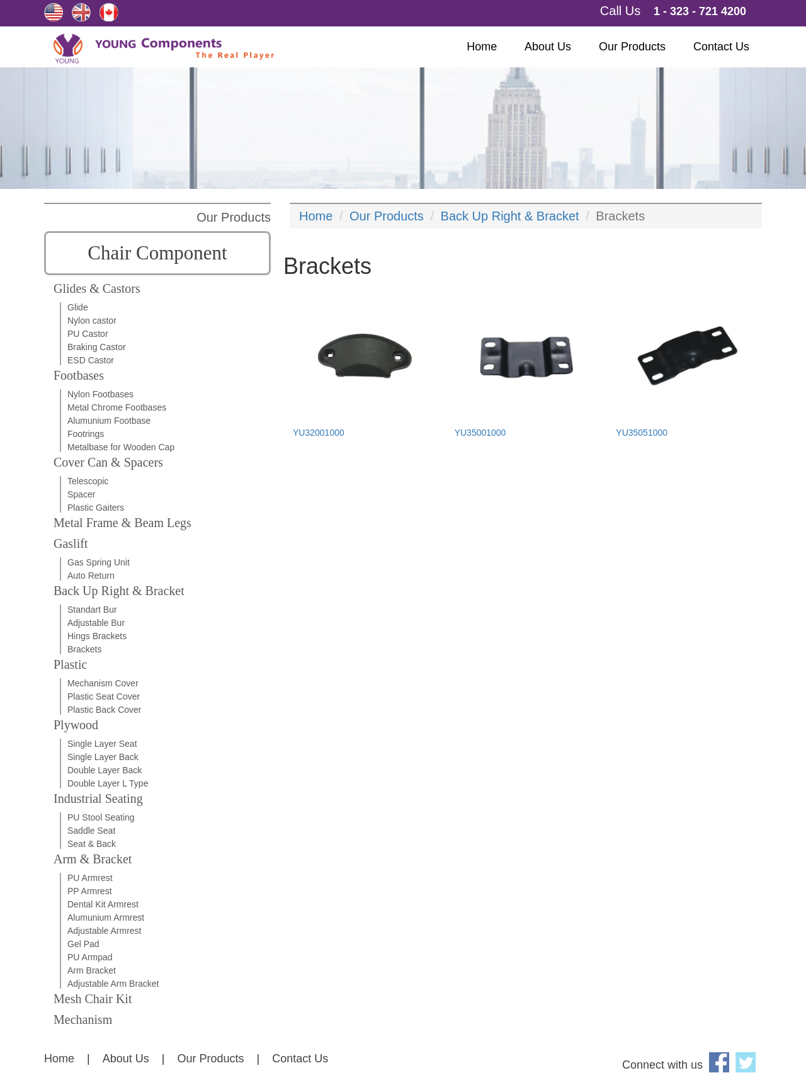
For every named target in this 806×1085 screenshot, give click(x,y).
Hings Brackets (97, 636)
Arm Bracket (91, 970)
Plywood (76, 725)
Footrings (85, 434)
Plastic (70, 664)
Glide (77, 307)
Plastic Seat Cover (103, 696)
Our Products (632, 46)
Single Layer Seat (102, 744)
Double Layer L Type (107, 783)
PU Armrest (90, 878)
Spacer (81, 494)
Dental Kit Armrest (103, 904)
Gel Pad (83, 944)
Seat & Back (91, 844)
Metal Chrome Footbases (116, 407)
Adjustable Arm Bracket (113, 984)
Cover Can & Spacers (108, 462)
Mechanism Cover (103, 683)
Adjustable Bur (96, 623)
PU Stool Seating (101, 817)
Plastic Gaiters (95, 508)
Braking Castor (96, 347)
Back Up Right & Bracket (119, 591)
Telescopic (87, 481)
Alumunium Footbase (108, 421)
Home (482, 46)
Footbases (79, 375)
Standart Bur (92, 610)
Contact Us (721, 46)
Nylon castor (91, 320)
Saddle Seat (91, 831)
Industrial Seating (98, 798)
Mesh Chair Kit (93, 999)
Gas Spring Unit (98, 562)
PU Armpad (90, 957)
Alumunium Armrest (105, 917)
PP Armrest (89, 891)
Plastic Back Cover (104, 710)
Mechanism (83, 1019)
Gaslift (71, 543)
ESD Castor (90, 360)
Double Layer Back (104, 770)
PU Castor (87, 334)
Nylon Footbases (100, 394)
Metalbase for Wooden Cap (120, 447)
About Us (548, 46)
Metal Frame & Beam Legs (122, 523)
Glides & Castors (97, 288)
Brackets (84, 649)
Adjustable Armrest (104, 931)
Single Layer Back (103, 757)
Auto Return (91, 576)
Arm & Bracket (93, 859)
